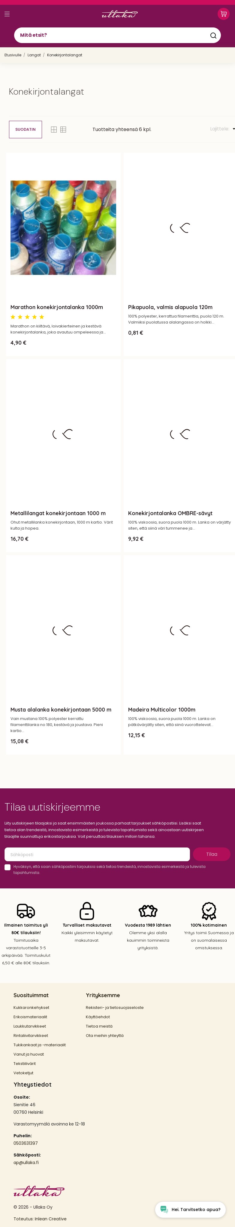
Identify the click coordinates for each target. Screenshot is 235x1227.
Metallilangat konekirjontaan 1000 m (58, 513)
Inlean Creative (51, 1219)
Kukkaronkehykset (31, 1007)
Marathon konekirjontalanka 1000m (57, 307)
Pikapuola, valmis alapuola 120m (170, 307)
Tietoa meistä (99, 1026)
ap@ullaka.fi (26, 1163)
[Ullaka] (120, 13)
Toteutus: (24, 1219)
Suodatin (25, 129)
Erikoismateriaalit (30, 1017)
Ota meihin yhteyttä (105, 1035)
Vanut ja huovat (29, 1054)
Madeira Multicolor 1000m (161, 709)
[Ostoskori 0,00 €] (224, 14)
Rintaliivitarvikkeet (31, 1035)
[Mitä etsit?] (117, 35)
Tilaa (211, 854)
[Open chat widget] (190, 1209)
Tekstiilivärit (25, 1063)
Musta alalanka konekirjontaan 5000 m (61, 709)
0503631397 (26, 1143)
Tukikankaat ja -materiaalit (40, 1045)
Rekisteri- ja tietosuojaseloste (115, 1007)
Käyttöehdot (98, 1017)
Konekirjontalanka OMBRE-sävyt (170, 513)
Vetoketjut (23, 1073)
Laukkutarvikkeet (30, 1026)
